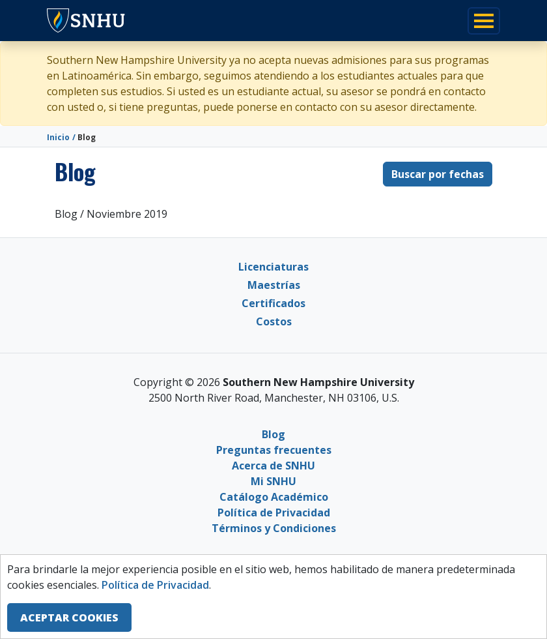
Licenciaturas (273, 267)
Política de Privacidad (273, 512)
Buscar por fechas (437, 174)
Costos (274, 321)
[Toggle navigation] (484, 21)
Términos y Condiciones (274, 528)
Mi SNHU (273, 481)
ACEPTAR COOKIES (69, 617)
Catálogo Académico (273, 497)
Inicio (58, 137)
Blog (273, 434)
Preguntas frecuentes (273, 450)
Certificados (273, 303)
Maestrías (273, 285)
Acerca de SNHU (273, 465)
